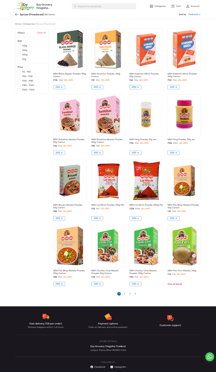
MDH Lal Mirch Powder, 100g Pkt (107, 205)
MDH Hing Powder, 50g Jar (181, 139)
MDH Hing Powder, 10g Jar (142, 139)
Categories (28, 24)
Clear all (41, 32)
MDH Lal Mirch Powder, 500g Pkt (146, 205)
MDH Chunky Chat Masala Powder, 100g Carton (143, 272)
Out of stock (175, 284)
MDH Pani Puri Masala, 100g (182, 270)
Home (18, 24)
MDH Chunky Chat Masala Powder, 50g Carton (105, 272)
